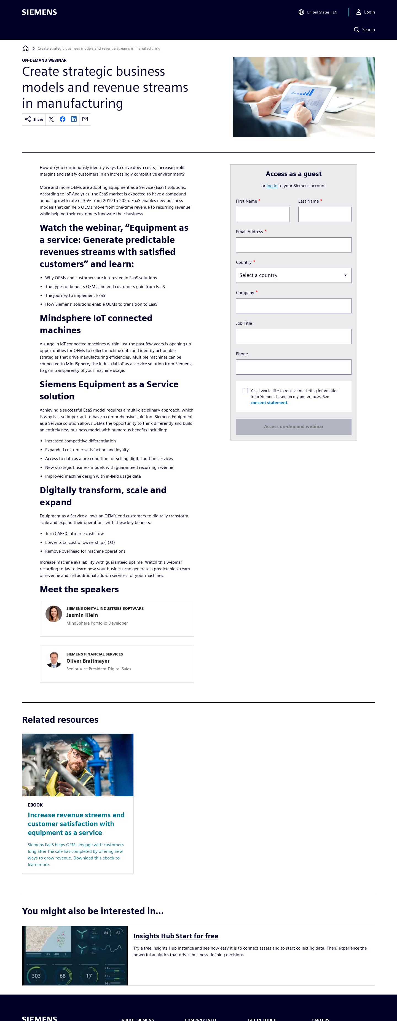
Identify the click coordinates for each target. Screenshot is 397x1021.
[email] (85, 119)
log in (272, 185)
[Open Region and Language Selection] (318, 12)
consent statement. (269, 402)
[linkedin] (73, 119)
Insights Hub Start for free (175, 936)
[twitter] (51, 119)
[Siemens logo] (39, 12)
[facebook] (62, 119)
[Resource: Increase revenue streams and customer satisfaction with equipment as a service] (78, 803)
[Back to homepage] (25, 48)
